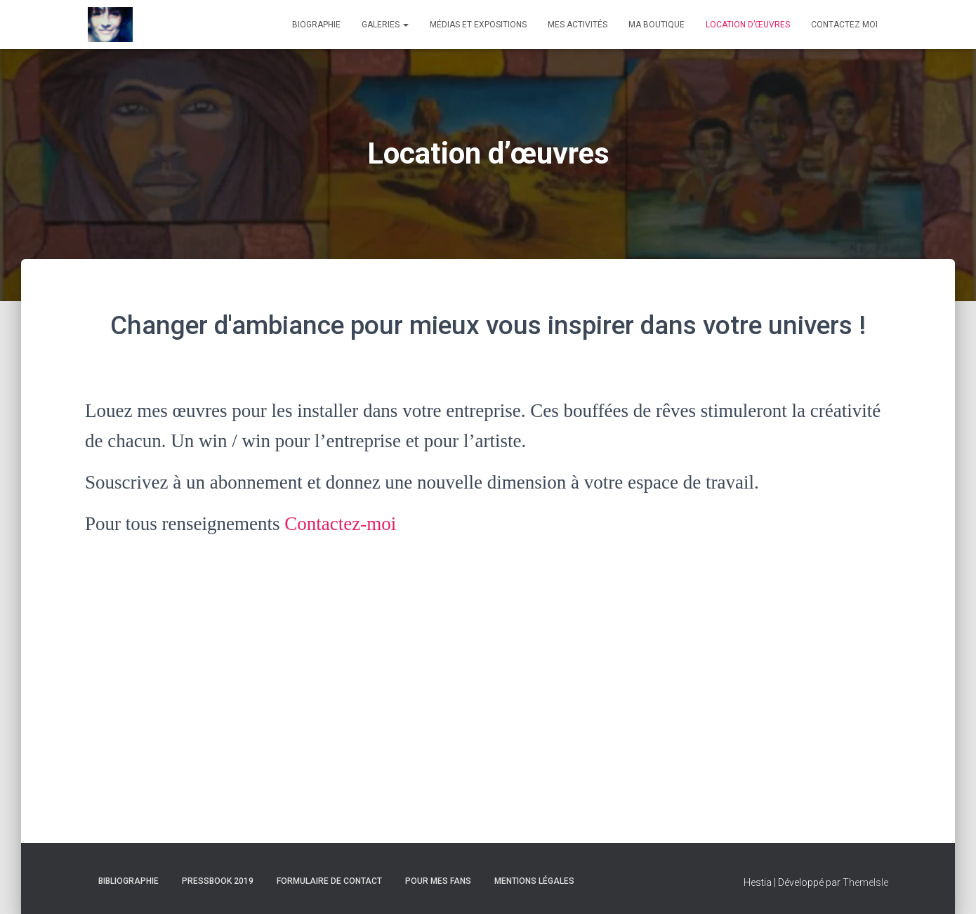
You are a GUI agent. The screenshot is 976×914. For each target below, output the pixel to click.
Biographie (316, 24)
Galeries (385, 24)
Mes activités (577, 24)
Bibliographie (128, 881)
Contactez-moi (340, 523)
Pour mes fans (438, 881)
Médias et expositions (478, 24)
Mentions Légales (534, 881)
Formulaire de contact (329, 881)
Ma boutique (656, 24)
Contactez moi (844, 24)
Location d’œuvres (748, 24)
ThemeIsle (865, 882)
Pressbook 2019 (217, 881)
